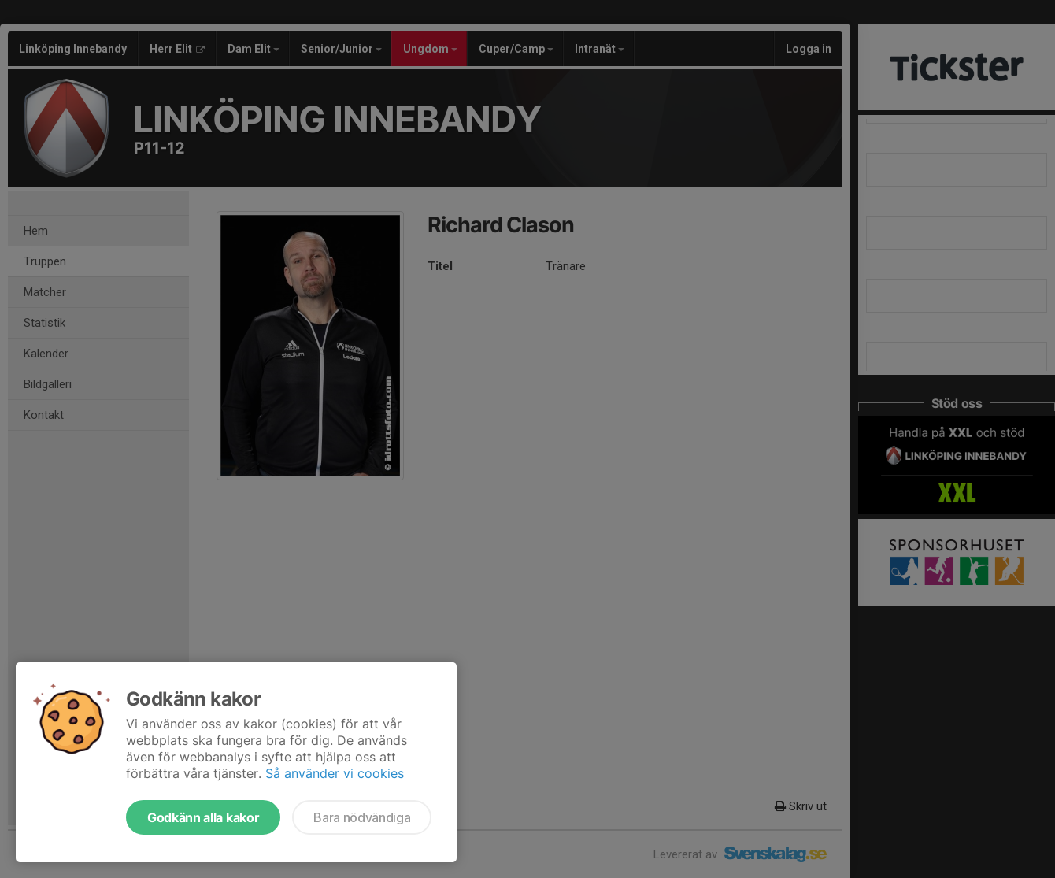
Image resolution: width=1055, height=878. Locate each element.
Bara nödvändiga (361, 817)
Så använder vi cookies (334, 773)
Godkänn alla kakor (203, 817)
